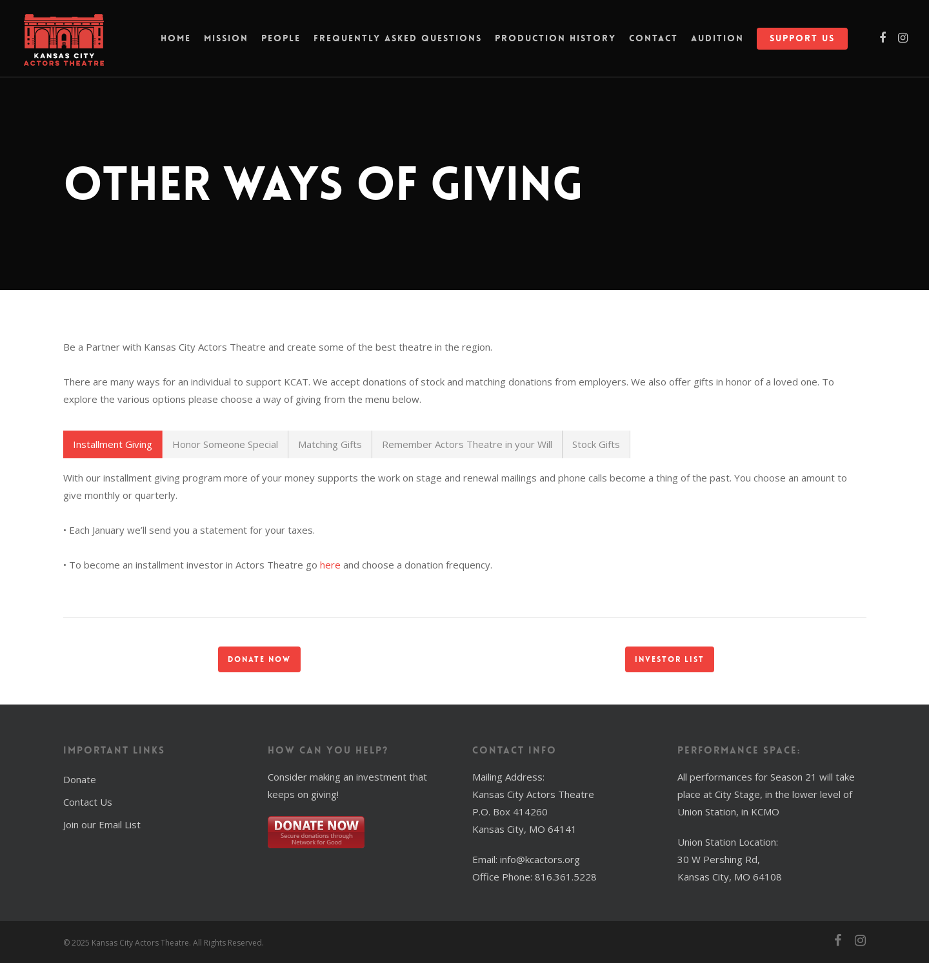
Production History (555, 42)
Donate (79, 779)
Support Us (802, 42)
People (281, 42)
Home (176, 42)
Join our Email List (102, 824)
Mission (226, 42)
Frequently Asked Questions (398, 42)
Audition (717, 42)
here (330, 564)
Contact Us (87, 801)
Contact (653, 42)
